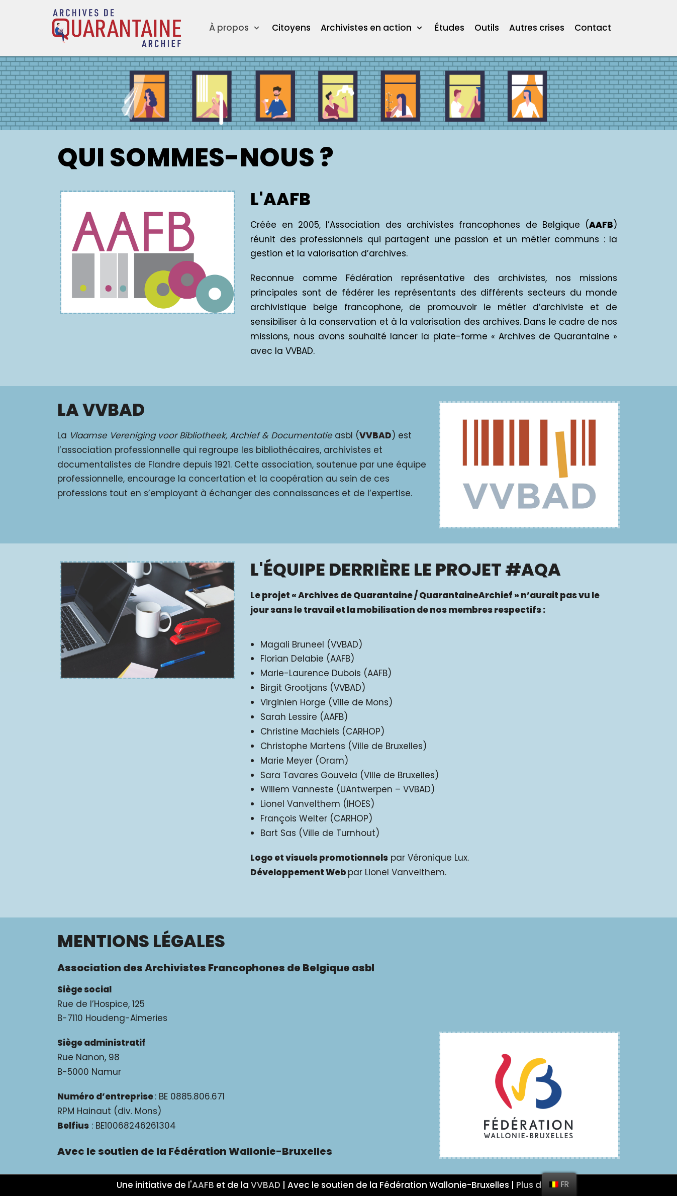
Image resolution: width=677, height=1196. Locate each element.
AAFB (203, 1185)
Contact (592, 28)
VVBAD (265, 1185)
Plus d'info (538, 1185)
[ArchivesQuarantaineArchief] (116, 28)
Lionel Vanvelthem (405, 872)
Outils (486, 28)
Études (449, 28)
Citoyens (291, 28)
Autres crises (536, 28)
